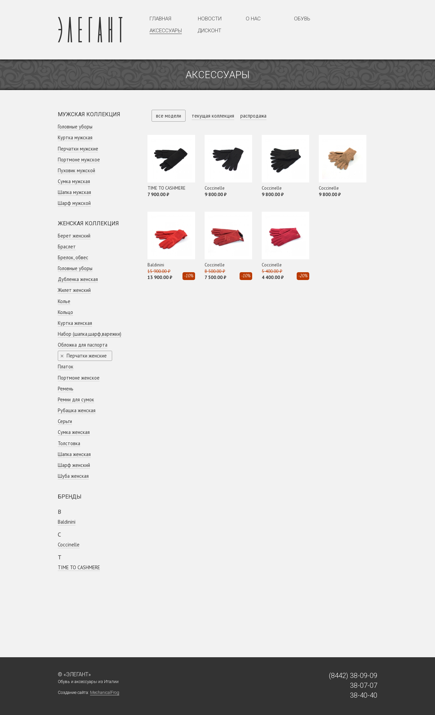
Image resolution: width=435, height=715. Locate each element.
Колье (64, 301)
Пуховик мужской (76, 170)
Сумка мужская (74, 181)
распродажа (253, 115)
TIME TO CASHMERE (79, 567)
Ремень (65, 388)
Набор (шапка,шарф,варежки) (89, 334)
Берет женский (74, 235)
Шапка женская (74, 454)
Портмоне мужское (79, 159)
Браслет (67, 246)
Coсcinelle (69, 544)
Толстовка (69, 443)
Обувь (302, 19)
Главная (160, 19)
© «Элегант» (74, 674)
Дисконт (209, 31)
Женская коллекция (88, 223)
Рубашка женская (76, 410)
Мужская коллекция (89, 114)
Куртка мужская (75, 137)
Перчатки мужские (78, 148)
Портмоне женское (79, 377)
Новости (210, 19)
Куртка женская (75, 323)
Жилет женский (74, 290)
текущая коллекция (213, 115)
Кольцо (65, 312)
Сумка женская (74, 432)
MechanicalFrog (104, 692)
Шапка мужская (74, 192)
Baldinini (66, 522)
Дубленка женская (78, 279)
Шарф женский (74, 465)
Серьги (65, 421)
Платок (65, 366)
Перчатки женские (87, 355)
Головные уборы (75, 126)
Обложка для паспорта (82, 345)
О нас (253, 19)
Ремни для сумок (76, 399)
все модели (168, 115)
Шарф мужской (74, 203)
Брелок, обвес (73, 257)
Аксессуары (166, 31)
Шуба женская (73, 476)
